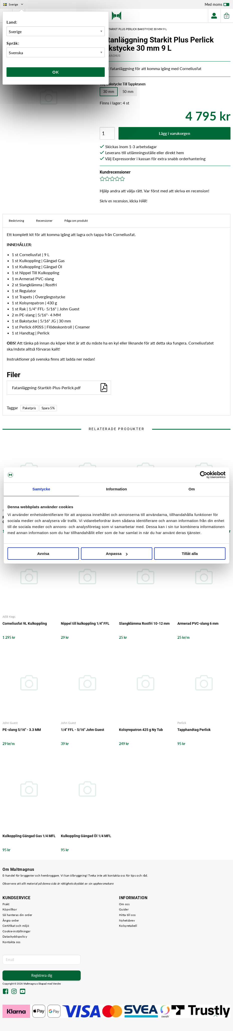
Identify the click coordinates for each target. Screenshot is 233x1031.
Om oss (124, 904)
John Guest (10, 723)
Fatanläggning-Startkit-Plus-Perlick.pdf (60, 387)
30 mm (108, 91)
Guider (124, 909)
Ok (55, 72)
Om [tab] (191, 489)
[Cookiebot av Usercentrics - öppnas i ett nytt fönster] (203, 475)
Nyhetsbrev (127, 920)
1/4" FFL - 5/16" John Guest (82, 730)
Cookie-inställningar (16, 931)
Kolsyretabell (128, 926)
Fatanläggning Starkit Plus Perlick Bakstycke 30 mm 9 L (125, 29)
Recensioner (44, 220)
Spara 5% (48, 408)
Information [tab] (116, 489)
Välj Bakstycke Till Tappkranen (123, 84)
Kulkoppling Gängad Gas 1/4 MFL (29, 836)
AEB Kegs (9, 616)
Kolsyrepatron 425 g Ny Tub (141, 730)
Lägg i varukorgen (174, 133)
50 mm (128, 91)
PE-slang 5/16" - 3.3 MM (22, 730)
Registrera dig (41, 975)
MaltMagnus (110, 56)
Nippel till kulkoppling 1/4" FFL (85, 623)
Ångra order (11, 920)
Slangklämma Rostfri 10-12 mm (144, 623)
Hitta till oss (127, 915)
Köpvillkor (10, 909)
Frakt (6, 904)
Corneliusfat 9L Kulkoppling (25, 623)
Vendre (57, 983)
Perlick (181, 723)
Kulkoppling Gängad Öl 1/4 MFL (86, 836)
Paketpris (29, 408)
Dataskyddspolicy (15, 936)
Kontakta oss (12, 942)
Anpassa (117, 553)
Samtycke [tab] (41, 489)
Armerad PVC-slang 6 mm (197, 623)
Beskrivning (16, 220)
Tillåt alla (190, 553)
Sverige (13, 4)
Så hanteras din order (17, 915)
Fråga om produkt (76, 220)
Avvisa (43, 553)
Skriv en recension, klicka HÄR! (123, 201)
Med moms (217, 5)
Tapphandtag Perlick (193, 730)
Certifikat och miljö (16, 926)
